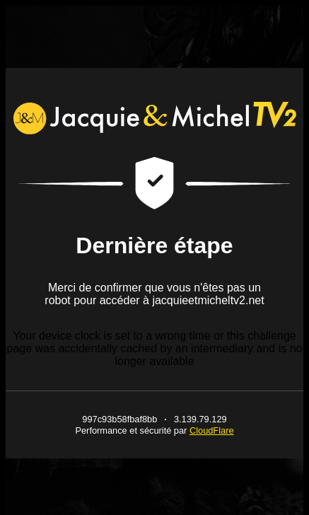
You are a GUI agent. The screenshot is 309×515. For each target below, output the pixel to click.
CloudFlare (212, 430)
